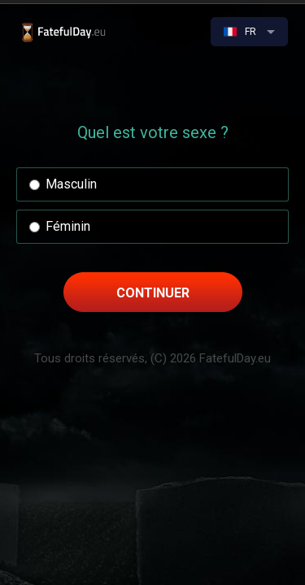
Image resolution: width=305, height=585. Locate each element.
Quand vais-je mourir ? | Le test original (65, 32)
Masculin (63, 184)
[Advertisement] (152, 85)
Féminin (59, 226)
